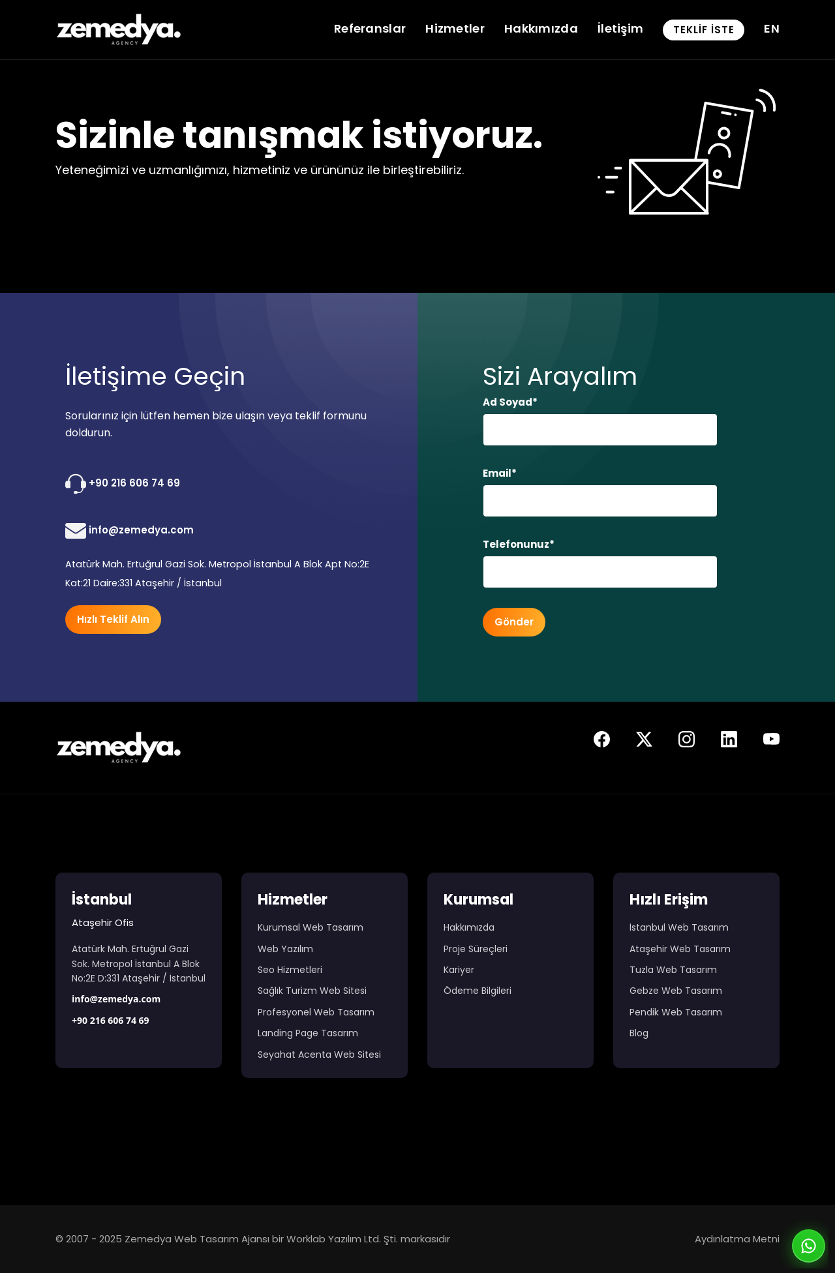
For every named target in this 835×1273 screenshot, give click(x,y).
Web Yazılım (285, 948)
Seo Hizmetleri (290, 969)
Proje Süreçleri (476, 948)
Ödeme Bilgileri (477, 990)
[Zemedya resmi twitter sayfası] (644, 742)
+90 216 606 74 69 (122, 483)
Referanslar (370, 28)
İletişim (620, 28)
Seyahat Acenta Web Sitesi (319, 1054)
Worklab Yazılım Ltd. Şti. (342, 1239)
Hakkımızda (541, 28)
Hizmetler (455, 28)
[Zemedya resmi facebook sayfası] (602, 742)
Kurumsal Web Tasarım (310, 927)
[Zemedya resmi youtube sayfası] (771, 742)
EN (772, 28)
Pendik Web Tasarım (676, 1012)
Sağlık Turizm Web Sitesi (312, 990)
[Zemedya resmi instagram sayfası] (686, 742)
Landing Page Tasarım (308, 1033)
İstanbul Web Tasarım (679, 927)
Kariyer (459, 969)
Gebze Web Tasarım (676, 990)
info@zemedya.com (129, 530)
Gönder (514, 622)
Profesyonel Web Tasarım (316, 1012)
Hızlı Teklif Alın (113, 619)
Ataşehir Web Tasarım (680, 948)
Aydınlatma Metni (737, 1239)
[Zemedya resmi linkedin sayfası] (729, 742)
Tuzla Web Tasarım (673, 969)
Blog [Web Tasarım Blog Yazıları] (639, 1033)
